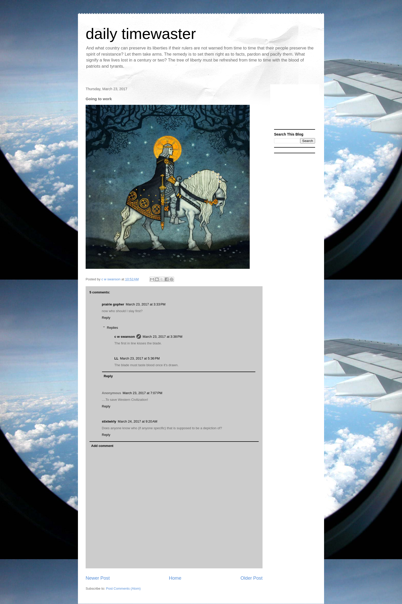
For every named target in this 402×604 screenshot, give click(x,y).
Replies (112, 328)
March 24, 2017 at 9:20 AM (137, 421)
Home (175, 578)
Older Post (251, 578)
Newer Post (98, 578)
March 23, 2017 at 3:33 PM (145, 304)
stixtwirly (109, 421)
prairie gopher (113, 304)
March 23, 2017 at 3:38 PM (162, 337)
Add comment (102, 446)
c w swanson (124, 337)
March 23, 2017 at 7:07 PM (142, 393)
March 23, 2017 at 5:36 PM (140, 358)
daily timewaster (141, 33)
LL (116, 358)
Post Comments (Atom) (123, 588)
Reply (106, 318)
